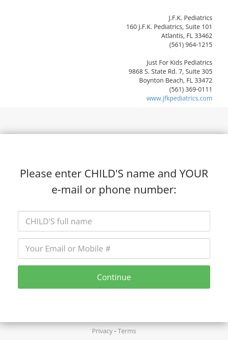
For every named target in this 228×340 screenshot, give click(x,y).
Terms (127, 331)
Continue (114, 277)
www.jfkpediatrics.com (179, 98)
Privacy (102, 331)
